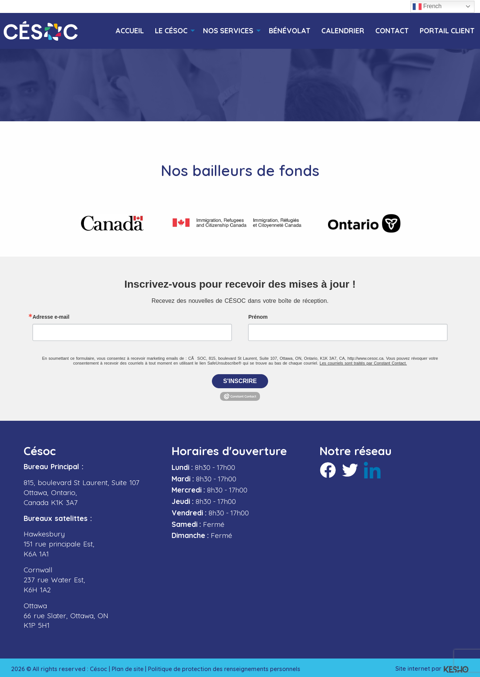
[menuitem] (129, 31)
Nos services (228, 30)
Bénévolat (289, 30)
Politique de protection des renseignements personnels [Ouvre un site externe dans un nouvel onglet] (227, 666)
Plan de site (128, 666)
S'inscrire (240, 379)
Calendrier (342, 30)
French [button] (427, 6)
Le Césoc (171, 30)
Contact (392, 30)
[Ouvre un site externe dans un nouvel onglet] (112, 223)
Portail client (447, 30)
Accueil (129, 30)
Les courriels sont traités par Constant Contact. (363, 361)
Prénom (257, 315)
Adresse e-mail (51, 315)
